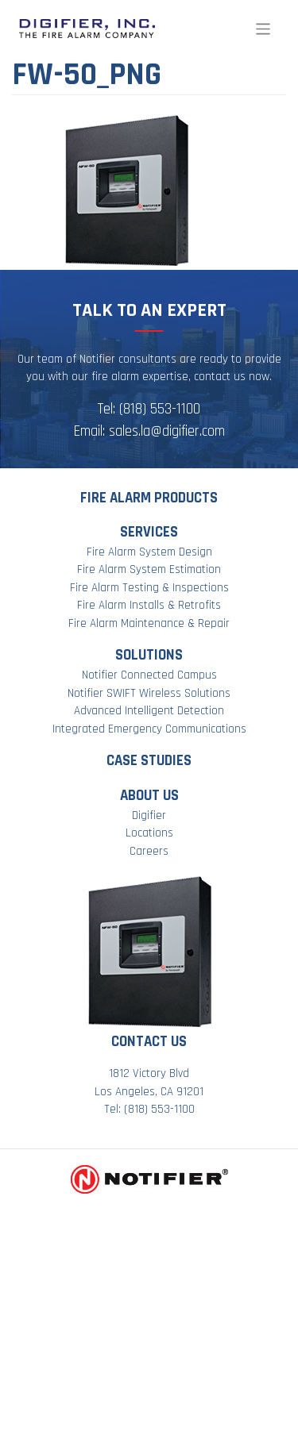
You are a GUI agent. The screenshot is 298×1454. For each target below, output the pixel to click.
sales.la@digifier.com (167, 431)
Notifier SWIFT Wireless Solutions (149, 693)
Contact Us (149, 1042)
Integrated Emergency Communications (149, 729)
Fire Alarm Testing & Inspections (149, 587)
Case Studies (149, 761)
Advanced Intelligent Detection (149, 710)
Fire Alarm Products (149, 498)
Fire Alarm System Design (149, 552)
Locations (149, 832)
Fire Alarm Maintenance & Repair (149, 623)
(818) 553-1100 (159, 409)
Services (149, 532)
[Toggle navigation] (263, 28)
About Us (149, 796)
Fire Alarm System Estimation (149, 569)
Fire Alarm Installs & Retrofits (149, 605)
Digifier (149, 815)
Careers (149, 851)
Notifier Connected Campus (149, 675)
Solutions (149, 655)
